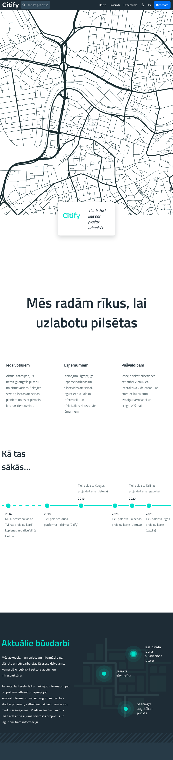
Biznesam (162, 5)
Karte (102, 5)
